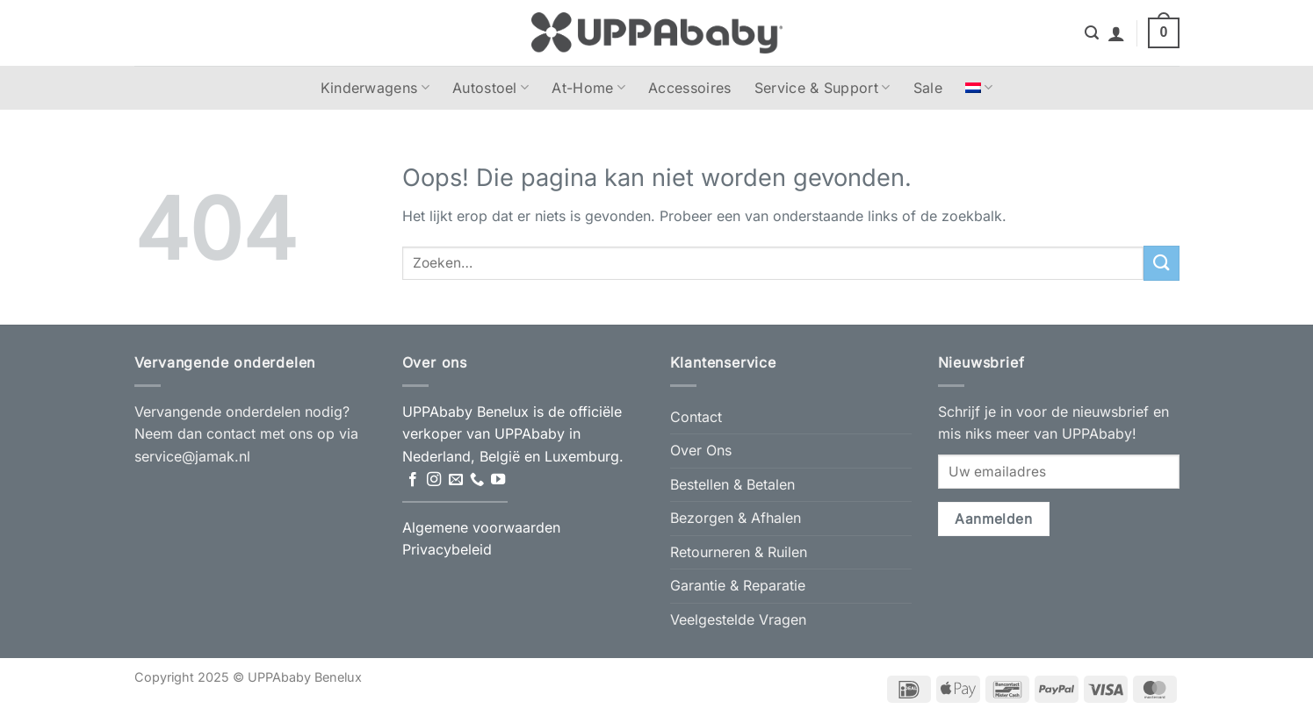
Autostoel (490, 88)
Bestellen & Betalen (732, 484)
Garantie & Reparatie (737, 585)
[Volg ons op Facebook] (413, 480)
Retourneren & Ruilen (738, 552)
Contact (696, 417)
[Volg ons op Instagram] (434, 480)
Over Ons (701, 450)
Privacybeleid (447, 549)
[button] (1092, 33)
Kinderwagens (375, 88)
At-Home (588, 88)
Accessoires (690, 88)
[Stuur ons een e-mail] (456, 480)
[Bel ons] (477, 480)
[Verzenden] (1161, 263)
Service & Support (822, 88)
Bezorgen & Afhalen (735, 517)
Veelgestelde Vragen (738, 619)
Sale (927, 88)
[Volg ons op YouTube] (498, 480)
